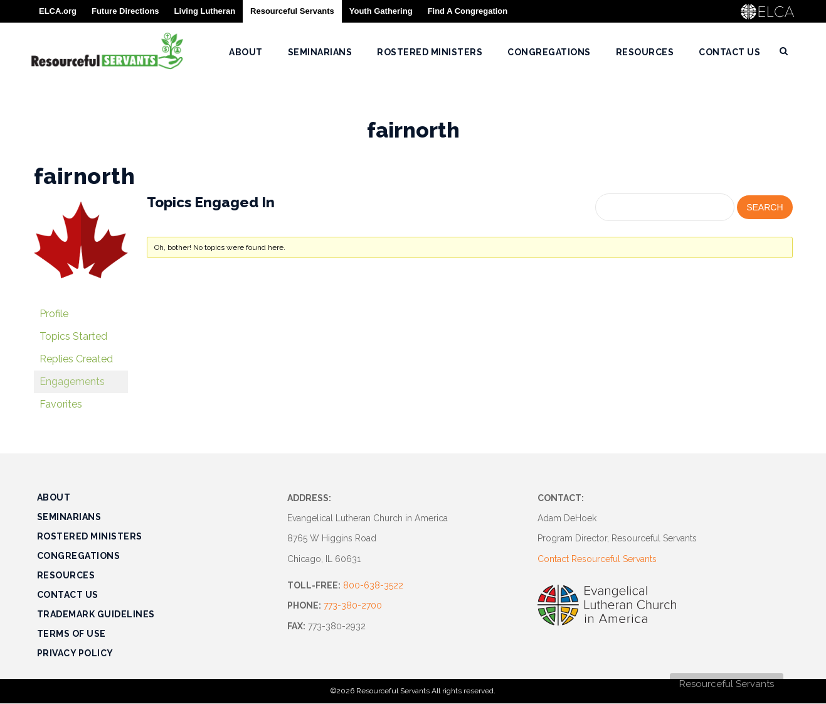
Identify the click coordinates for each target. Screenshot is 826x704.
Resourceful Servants (726, 684)
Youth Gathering (381, 11)
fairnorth (84, 176)
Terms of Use (71, 634)
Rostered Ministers (89, 536)
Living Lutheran (205, 11)
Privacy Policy (75, 653)
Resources (66, 575)
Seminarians (69, 517)
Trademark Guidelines (96, 614)
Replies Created (76, 359)
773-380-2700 (353, 605)
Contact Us (67, 595)
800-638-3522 (373, 585)
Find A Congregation (468, 11)
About (54, 497)
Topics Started (73, 336)
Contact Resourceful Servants (597, 559)
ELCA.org (58, 11)
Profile (54, 314)
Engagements (72, 381)
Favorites (61, 404)
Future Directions (125, 11)
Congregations (78, 556)
